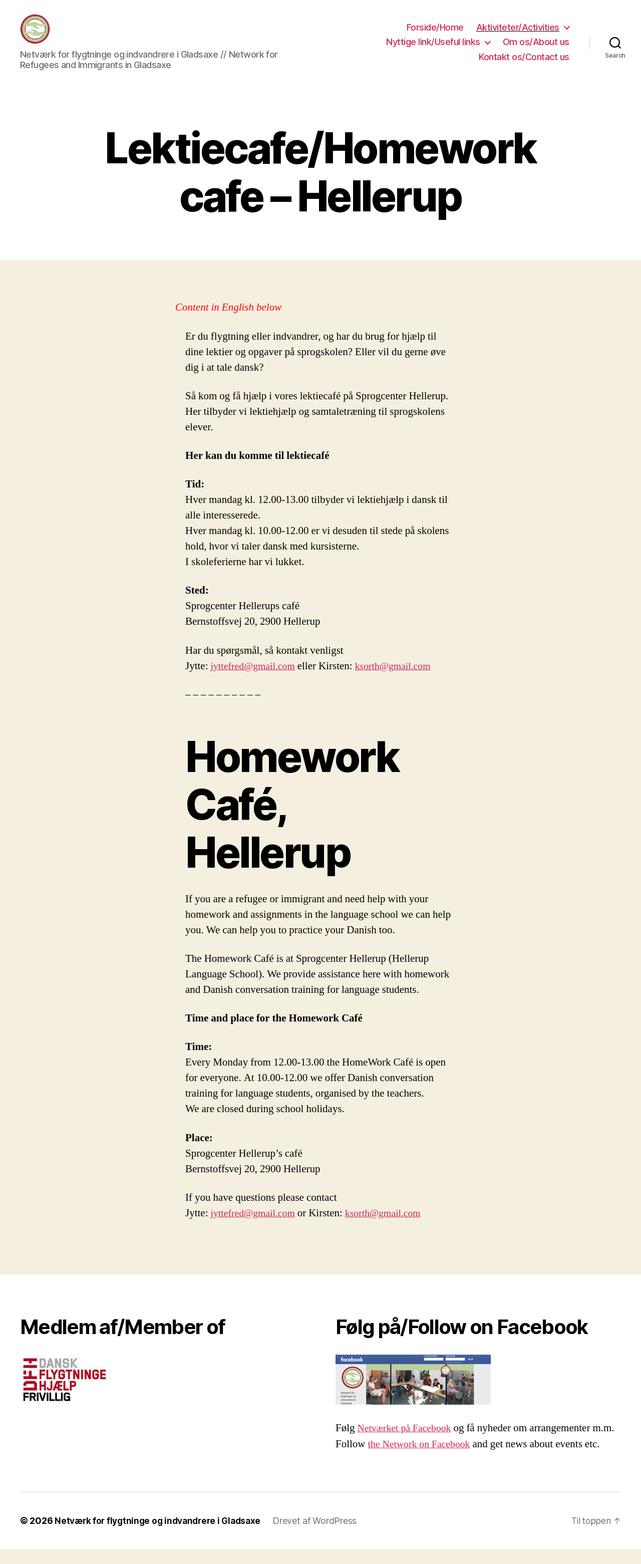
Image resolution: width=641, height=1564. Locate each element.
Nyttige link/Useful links (433, 49)
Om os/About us (536, 49)
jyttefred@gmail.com (256, 681)
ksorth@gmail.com (401, 681)
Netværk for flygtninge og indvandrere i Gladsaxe (162, 1535)
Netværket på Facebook (407, 1443)
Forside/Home (435, 35)
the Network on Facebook (422, 1459)
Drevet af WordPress (323, 1535)
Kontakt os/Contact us (524, 64)
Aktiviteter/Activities (517, 35)
